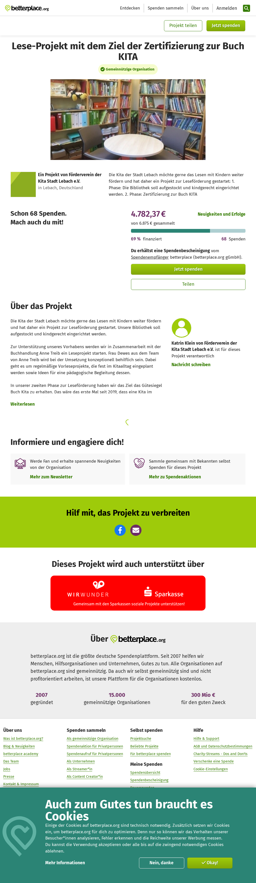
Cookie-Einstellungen (211, 769)
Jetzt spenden (226, 25)
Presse (8, 776)
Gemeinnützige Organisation (130, 69)
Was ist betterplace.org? (23, 738)
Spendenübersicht (145, 772)
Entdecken (130, 8)
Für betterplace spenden (150, 754)
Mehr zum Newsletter (51, 477)
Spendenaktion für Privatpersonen (95, 746)
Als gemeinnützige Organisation (92, 738)
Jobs (6, 769)
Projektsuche (140, 738)
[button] (120, 530)
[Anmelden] (226, 8)
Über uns (200, 8)
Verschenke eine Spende (214, 761)
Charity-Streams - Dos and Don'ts (221, 754)
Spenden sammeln (166, 8)
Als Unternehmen (81, 761)
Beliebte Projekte (144, 746)
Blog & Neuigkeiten (19, 746)
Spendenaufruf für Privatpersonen (95, 754)
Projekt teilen (183, 25)
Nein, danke (162, 863)
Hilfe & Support (206, 738)
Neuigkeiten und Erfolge (222, 214)
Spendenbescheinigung (149, 780)
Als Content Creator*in (85, 776)
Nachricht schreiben (191, 364)
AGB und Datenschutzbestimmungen (223, 746)
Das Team (11, 761)
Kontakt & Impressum (21, 784)
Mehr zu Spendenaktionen (175, 477)
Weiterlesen (22, 404)
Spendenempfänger (150, 257)
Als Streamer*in (79, 769)
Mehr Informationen (65, 863)
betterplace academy (20, 754)
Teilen (188, 284)
